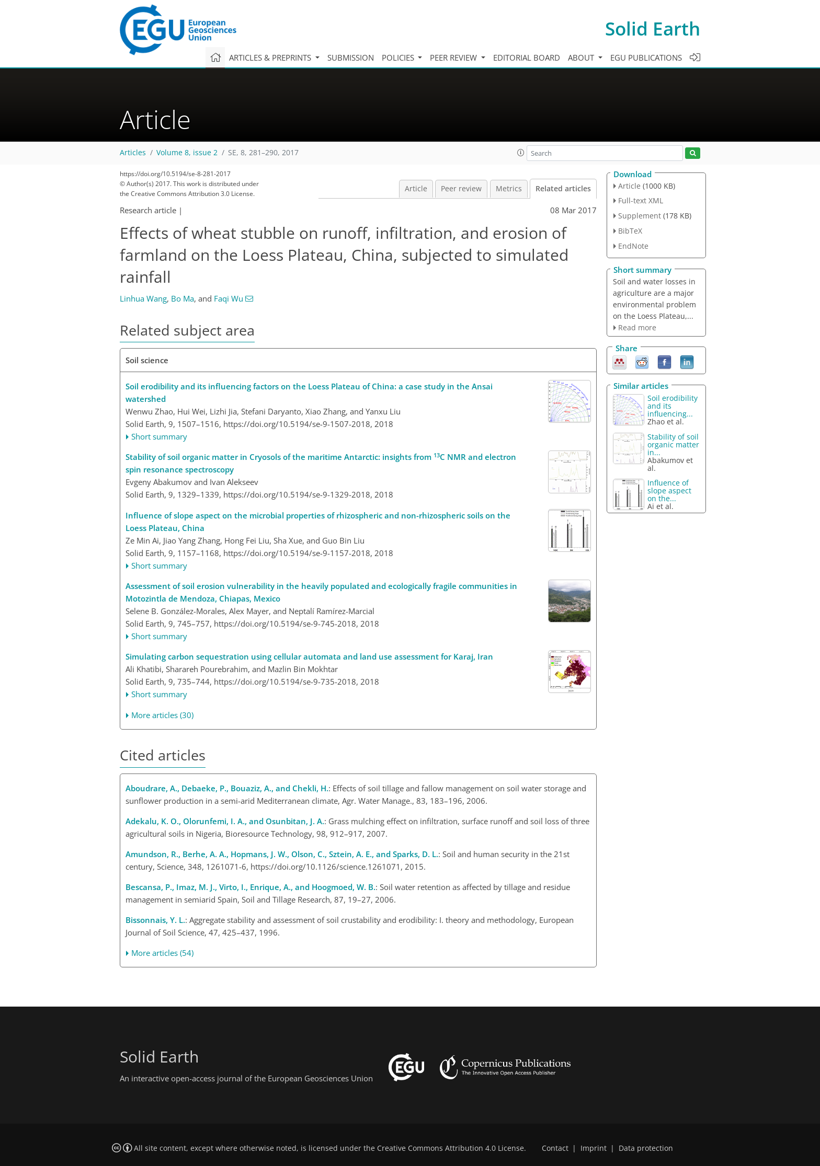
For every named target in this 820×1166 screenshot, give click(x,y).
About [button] (582, 57)
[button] (521, 152)
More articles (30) (162, 715)
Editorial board (526, 57)
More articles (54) (162, 953)
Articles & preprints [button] (271, 57)
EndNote (633, 246)
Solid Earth (652, 28)
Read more (637, 327)
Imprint (593, 1148)
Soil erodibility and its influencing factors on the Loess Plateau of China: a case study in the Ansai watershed (309, 392)
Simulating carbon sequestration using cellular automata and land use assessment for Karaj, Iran (309, 656)
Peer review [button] (454, 57)
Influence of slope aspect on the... (669, 490)
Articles (133, 152)
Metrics (509, 188)
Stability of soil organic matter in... (673, 444)
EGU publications (646, 57)
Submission (350, 57)
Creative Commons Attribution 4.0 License (450, 1148)
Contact (555, 1148)
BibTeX (630, 231)
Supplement (639, 216)
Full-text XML (640, 200)
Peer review (461, 188)
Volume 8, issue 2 (187, 152)
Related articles (563, 188)
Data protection (646, 1148)
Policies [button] (399, 57)
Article (416, 188)
